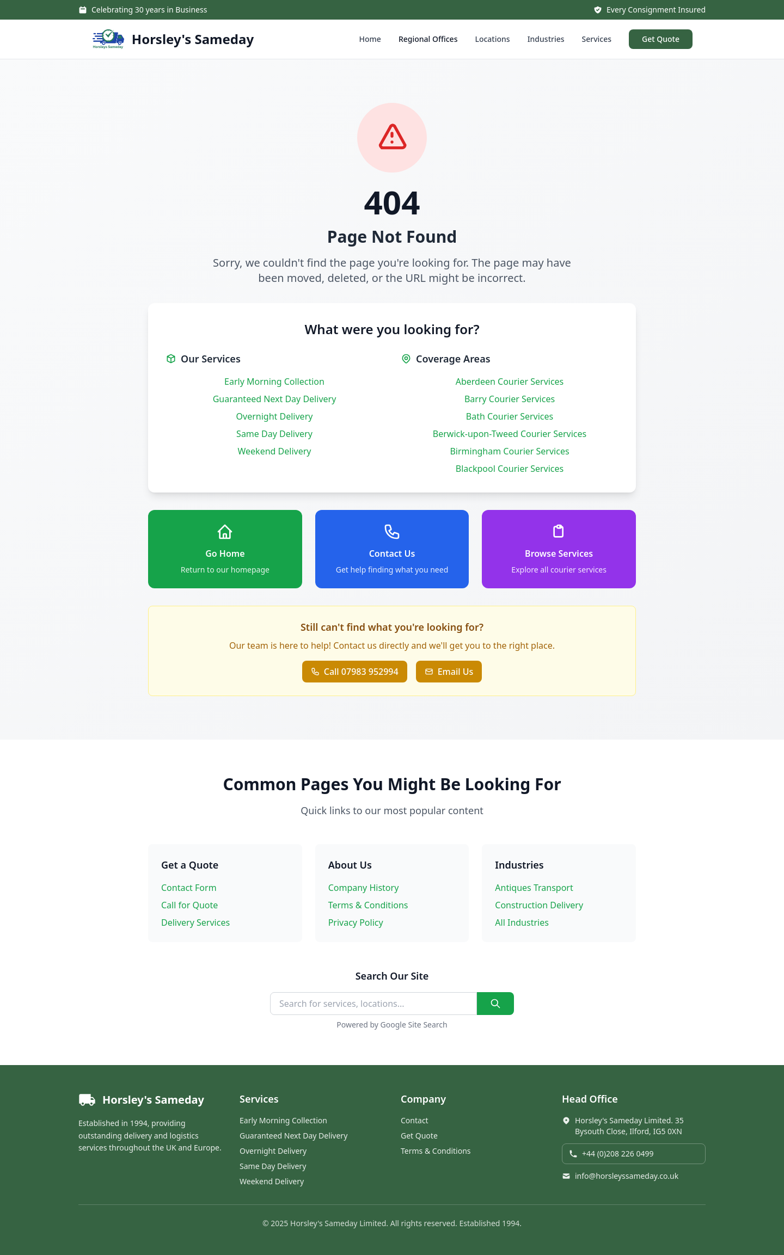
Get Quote (660, 39)
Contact (414, 1120)
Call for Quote (189, 905)
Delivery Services (195, 922)
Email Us (449, 672)
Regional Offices (428, 39)
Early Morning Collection (274, 381)
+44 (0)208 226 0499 (611, 1153)
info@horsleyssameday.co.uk (620, 1176)
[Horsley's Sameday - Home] (172, 39)
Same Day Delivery (274, 434)
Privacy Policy (355, 922)
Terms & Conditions (368, 905)
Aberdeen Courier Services (510, 381)
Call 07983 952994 (355, 672)
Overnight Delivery (274, 416)
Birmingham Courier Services (509, 451)
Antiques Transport (534, 888)
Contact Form (189, 888)
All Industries (522, 922)
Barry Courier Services (509, 399)
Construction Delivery (539, 905)
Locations (492, 39)
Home (370, 39)
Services (597, 39)
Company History (363, 888)
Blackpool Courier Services (510, 469)
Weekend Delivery (274, 451)
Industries (546, 39)
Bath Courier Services (509, 416)
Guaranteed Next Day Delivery (274, 399)
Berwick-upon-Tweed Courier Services (509, 434)
